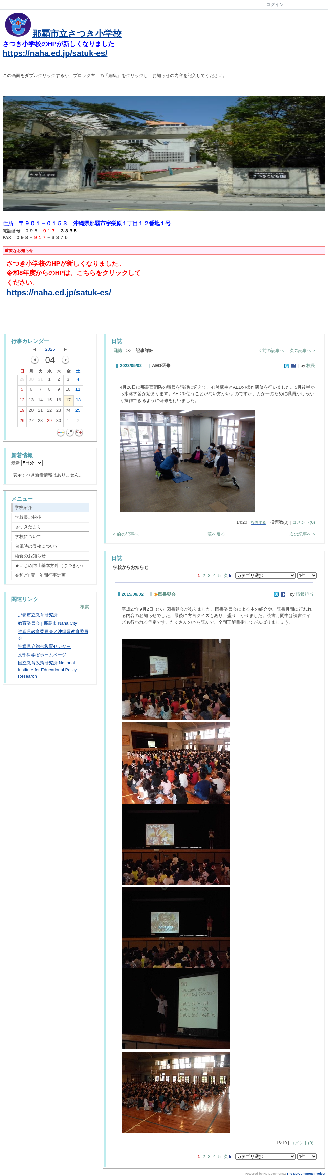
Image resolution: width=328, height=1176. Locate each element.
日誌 (117, 350)
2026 (50, 349)
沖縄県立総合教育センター (44, 646)
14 (40, 401)
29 (22, 381)
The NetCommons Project (306, 1173)
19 (22, 412)
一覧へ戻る (214, 534)
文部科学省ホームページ (42, 654)
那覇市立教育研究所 (38, 614)
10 (68, 391)
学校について (28, 536)
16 (58, 401)
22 (49, 412)
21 (40, 412)
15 (49, 401)
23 (58, 412)
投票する (258, 522)
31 (40, 381)
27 (31, 422)
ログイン (275, 4)
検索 (84, 606)
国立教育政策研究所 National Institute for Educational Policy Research (47, 669)
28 (40, 422)
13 (31, 401)
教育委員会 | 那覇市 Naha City (47, 623)
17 (68, 401)
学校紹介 (23, 507)
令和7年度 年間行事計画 (40, 575)
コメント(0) (303, 522)
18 (78, 401)
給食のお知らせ (30, 555)
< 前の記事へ (271, 350)
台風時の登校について (37, 546)
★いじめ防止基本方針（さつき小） (50, 565)
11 (77, 391)
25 (77, 412)
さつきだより (28, 526)
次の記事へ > (302, 350)
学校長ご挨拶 (28, 517)
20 (31, 412)
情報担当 (304, 594)
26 (22, 422)
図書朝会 (165, 594)
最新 (27, 462)
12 (22, 401)
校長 (310, 365)
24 (68, 412)
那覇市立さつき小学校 (77, 33)
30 (31, 381)
